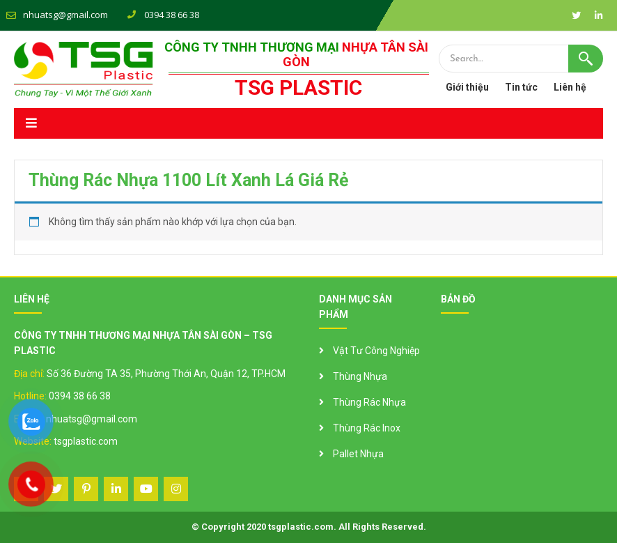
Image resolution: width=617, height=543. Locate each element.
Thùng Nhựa (360, 376)
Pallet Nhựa (358, 453)
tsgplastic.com (86, 441)
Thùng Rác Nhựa (369, 402)
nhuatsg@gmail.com (65, 14)
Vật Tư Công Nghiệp (376, 350)
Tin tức (521, 87)
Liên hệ (570, 87)
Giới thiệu (467, 87)
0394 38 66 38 (80, 395)
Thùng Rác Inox (366, 428)
